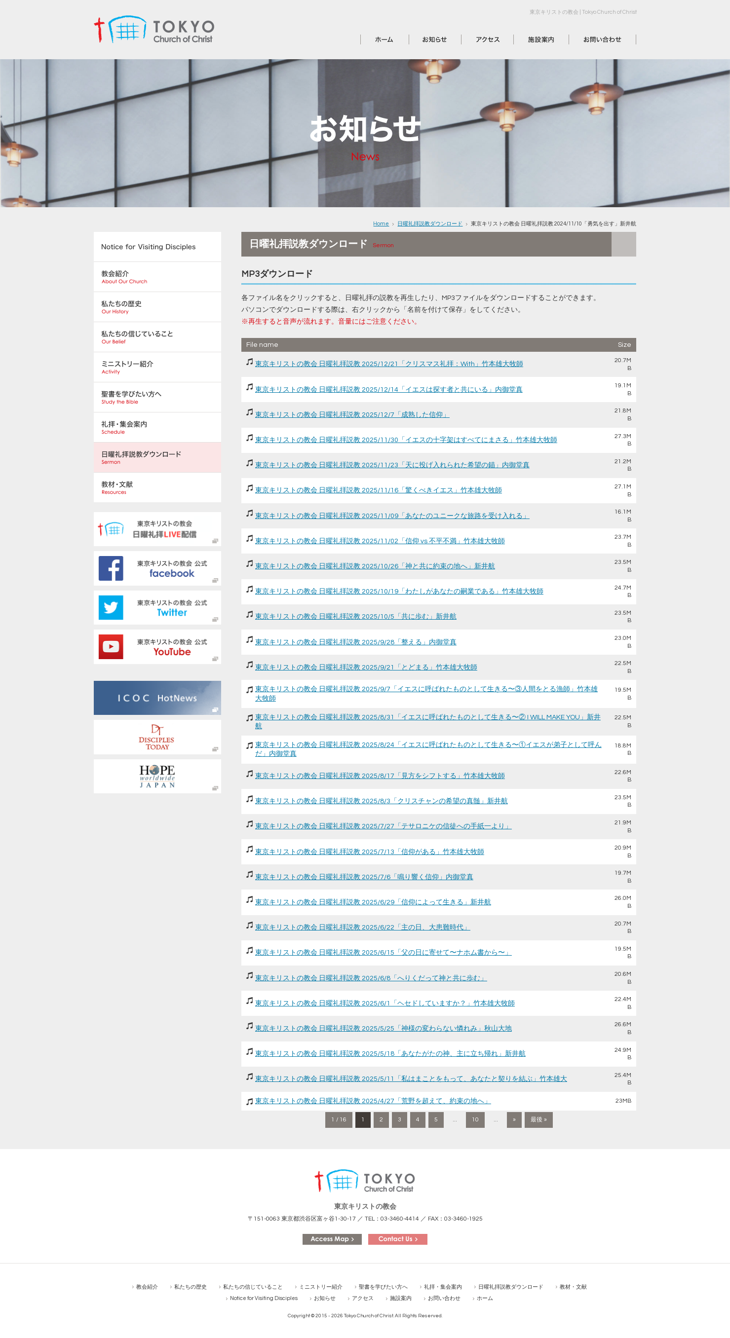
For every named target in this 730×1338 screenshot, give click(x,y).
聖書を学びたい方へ (383, 1287)
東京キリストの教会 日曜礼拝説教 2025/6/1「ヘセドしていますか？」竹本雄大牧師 (385, 1003)
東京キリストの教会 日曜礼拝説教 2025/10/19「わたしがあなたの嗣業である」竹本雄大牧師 (399, 591)
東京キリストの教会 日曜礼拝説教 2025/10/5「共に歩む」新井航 (356, 616)
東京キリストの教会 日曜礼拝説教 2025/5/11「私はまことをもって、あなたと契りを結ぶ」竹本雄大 (411, 1079)
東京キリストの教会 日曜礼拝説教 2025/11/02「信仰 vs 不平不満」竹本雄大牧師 (380, 541)
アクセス (475, 39)
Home (381, 223)
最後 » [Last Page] (539, 1119)
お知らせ (423, 39)
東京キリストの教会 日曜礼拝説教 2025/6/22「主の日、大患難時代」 (362, 927)
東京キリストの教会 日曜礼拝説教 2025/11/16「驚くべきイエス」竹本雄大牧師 (378, 490)
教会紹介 (147, 1287)
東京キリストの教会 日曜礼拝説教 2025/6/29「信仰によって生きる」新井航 (373, 902)
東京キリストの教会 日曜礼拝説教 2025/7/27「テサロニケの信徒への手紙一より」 (383, 826)
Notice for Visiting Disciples (264, 1298)
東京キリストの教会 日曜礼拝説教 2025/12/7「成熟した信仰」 (352, 414)
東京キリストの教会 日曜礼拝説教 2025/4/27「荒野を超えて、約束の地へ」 (373, 1101)
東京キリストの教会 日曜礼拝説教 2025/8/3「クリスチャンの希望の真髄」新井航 (381, 801)
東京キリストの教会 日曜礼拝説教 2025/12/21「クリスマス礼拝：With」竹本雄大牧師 (389, 364)
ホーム (371, 39)
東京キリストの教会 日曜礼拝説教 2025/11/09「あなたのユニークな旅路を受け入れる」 (392, 516)
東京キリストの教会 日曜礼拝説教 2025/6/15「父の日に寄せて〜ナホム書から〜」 (383, 952)
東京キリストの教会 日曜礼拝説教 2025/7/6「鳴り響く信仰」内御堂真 (364, 877)
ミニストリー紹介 (321, 1287)
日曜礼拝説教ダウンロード (429, 223)
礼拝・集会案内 (443, 1287)
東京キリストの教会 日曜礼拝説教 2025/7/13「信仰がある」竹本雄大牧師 (369, 852)
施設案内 (527, 39)
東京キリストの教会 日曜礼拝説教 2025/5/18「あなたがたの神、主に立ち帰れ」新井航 (390, 1053)
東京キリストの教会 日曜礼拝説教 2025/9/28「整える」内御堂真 (356, 642)
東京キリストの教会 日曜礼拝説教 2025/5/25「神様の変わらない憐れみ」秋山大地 (383, 1028)
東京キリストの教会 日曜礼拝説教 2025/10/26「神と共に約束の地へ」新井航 (375, 566)
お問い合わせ (590, 39)
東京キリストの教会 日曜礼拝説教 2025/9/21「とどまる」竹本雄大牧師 (366, 667)
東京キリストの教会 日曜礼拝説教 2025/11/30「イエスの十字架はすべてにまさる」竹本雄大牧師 (406, 440)
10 (475, 1119)
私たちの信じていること (253, 1287)
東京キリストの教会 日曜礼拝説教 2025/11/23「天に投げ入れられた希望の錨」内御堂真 (392, 465)
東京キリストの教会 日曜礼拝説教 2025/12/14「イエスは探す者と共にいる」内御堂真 (389, 389)
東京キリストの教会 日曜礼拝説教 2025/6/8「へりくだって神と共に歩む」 (371, 978)
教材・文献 (573, 1287)
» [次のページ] (514, 1119)
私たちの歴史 (190, 1287)
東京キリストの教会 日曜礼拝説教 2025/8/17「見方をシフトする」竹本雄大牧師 (380, 776)
